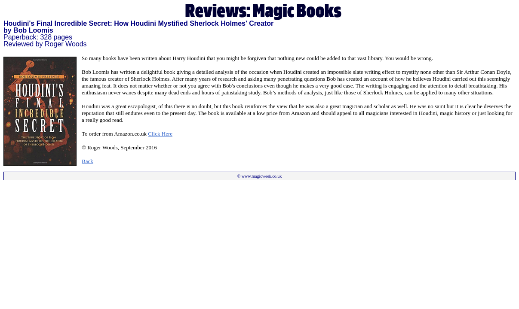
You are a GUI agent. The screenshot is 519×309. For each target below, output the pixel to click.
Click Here (160, 133)
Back (87, 161)
